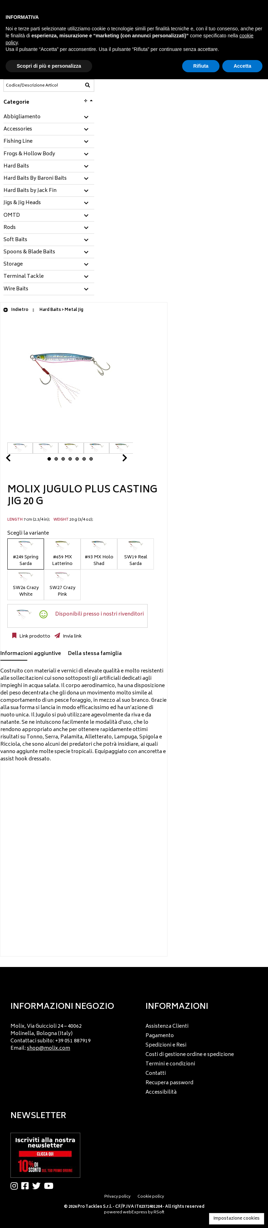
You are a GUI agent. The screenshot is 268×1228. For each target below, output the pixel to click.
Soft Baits (15, 240)
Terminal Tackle (23, 277)
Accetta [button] (242, 66)
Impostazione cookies (237, 1218)
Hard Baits (16, 166)
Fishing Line (17, 142)
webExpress (135, 1212)
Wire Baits (15, 289)
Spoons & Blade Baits (29, 252)
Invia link (72, 636)
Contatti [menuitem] (156, 1073)
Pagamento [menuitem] (160, 1036)
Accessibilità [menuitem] (161, 1092)
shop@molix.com (48, 1048)
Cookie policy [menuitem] (150, 1196)
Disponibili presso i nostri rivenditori (99, 614)
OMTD (11, 216)
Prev (16, 459)
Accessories (17, 129)
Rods (9, 228)
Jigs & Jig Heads (22, 203)
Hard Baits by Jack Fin (30, 191)
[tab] (48, 117)
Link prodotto (34, 636)
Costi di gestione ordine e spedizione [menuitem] (190, 1054)
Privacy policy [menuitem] (117, 1196)
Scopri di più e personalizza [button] (49, 66)
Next (116, 459)
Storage (13, 264)
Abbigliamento (21, 117)
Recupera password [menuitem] (169, 1083)
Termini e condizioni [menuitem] (170, 1064)
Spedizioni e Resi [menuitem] (166, 1045)
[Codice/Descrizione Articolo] (32, 85)
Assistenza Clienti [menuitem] (167, 1026)
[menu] (66, 1035)
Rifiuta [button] (201, 66)
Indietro (16, 310)
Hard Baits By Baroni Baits (35, 179)
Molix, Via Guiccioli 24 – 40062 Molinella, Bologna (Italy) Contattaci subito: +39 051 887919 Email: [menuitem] (50, 1037)
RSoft (159, 1212)
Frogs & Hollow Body (29, 154)
